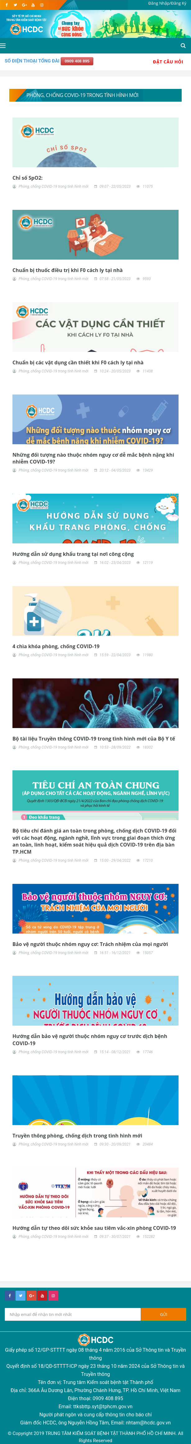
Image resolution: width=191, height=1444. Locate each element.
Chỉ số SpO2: (27, 177)
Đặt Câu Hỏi (168, 62)
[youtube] (33, 5)
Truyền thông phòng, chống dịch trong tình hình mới (77, 1135)
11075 (147, 186)
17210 (147, 860)
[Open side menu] (3, 46)
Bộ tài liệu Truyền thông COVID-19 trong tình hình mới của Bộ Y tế (93, 738)
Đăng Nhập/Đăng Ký (167, 3)
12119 (147, 563)
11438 (147, 371)
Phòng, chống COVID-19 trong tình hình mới (53, 186)
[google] (24, 5)
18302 (147, 747)
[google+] (31, 1296)
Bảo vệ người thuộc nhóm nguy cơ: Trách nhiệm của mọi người (90, 944)
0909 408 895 (77, 61)
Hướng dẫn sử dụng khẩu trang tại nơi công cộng (73, 554)
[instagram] (42, 5)
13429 (147, 470)
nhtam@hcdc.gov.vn (148, 1423)
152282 (148, 1236)
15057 (147, 953)
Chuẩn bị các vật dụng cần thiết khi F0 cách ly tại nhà (78, 362)
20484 (147, 1144)
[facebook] (7, 5)
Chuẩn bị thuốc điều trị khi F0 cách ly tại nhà (67, 270)
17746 (147, 1052)
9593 (146, 279)
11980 (147, 655)
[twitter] (15, 5)
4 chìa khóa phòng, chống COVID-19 (56, 646)
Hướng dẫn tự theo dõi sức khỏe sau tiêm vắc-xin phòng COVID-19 (94, 1228)
